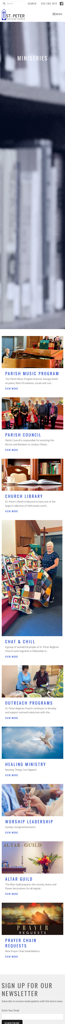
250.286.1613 (49, 3)
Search (32, 3)
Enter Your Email (10, 1010)
